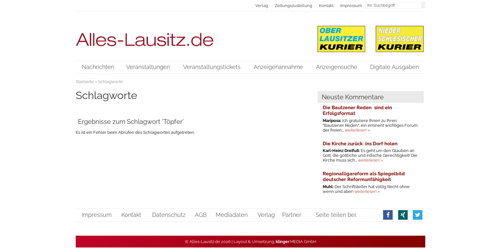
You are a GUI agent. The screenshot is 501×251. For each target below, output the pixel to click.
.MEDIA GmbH (296, 241)
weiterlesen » (357, 130)
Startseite (85, 81)
